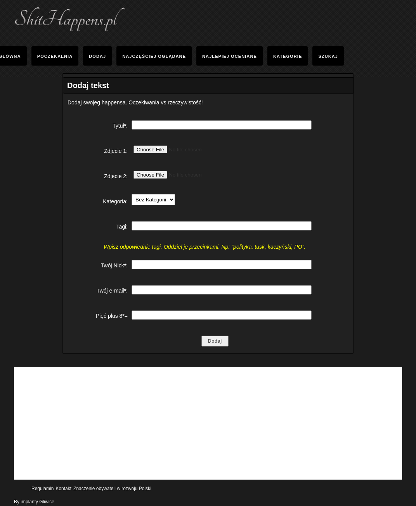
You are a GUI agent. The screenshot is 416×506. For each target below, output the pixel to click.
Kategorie (287, 56)
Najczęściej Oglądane (154, 56)
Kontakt (63, 488)
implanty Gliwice (37, 501)
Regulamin (42, 488)
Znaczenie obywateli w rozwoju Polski (112, 488)
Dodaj (97, 56)
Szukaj (328, 56)
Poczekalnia (55, 56)
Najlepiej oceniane (229, 56)
